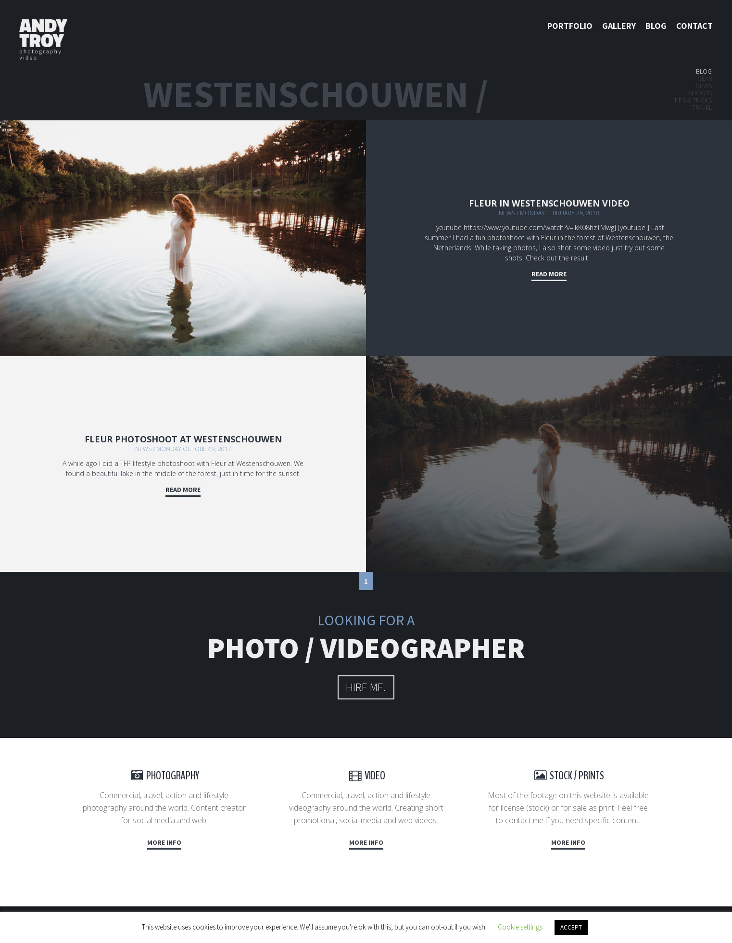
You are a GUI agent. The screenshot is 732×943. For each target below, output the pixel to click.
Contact (694, 25)
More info (164, 842)
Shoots (700, 93)
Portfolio (570, 25)
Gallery (619, 25)
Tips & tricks (693, 100)
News (703, 85)
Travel (702, 107)
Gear (704, 78)
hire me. (366, 687)
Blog (656, 25)
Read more (549, 274)
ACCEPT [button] (571, 927)
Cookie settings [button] (520, 926)
